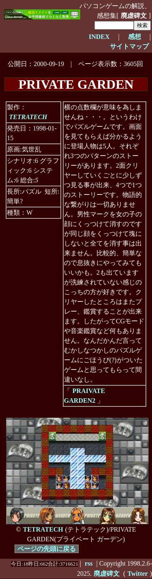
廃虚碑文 (134, 15)
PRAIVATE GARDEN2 (84, 395)
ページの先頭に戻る (46, 548)
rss (89, 563)
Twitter (137, 573)
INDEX (99, 36)
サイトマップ (129, 46)
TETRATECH (28, 116)
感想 (134, 36)
